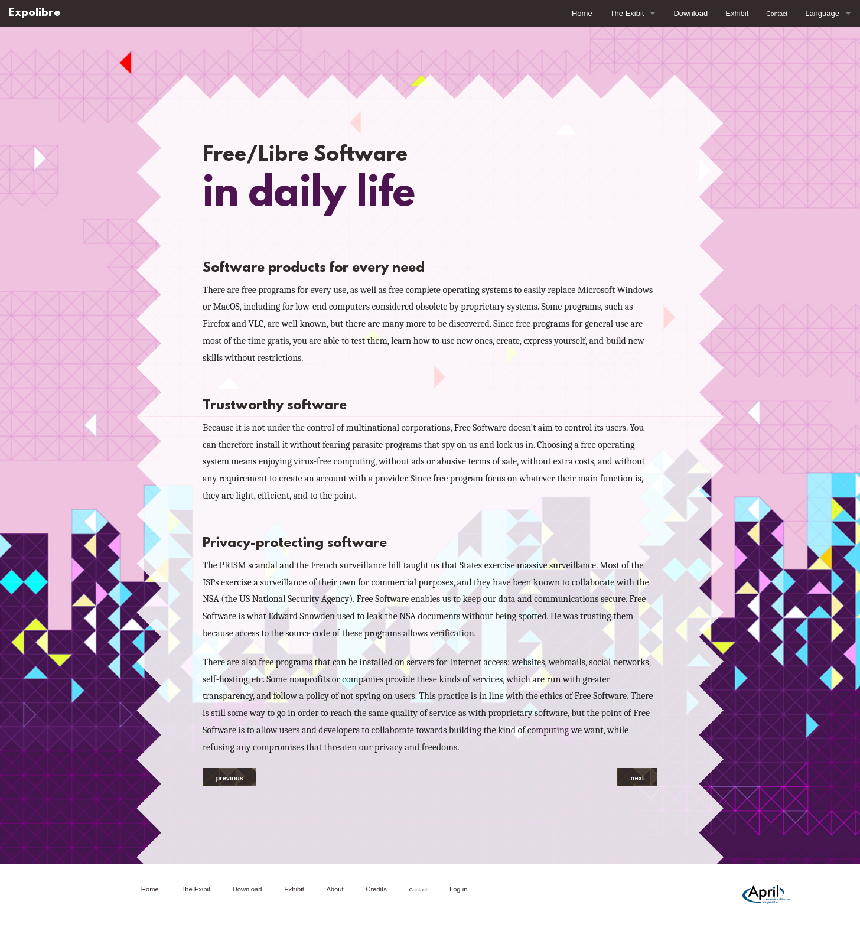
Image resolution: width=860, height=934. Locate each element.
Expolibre (34, 13)
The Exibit (627, 13)
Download (690, 13)
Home (582, 13)
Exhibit (736, 13)
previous (229, 778)
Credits (376, 889)
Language (822, 13)
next (637, 778)
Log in (458, 889)
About (334, 889)
